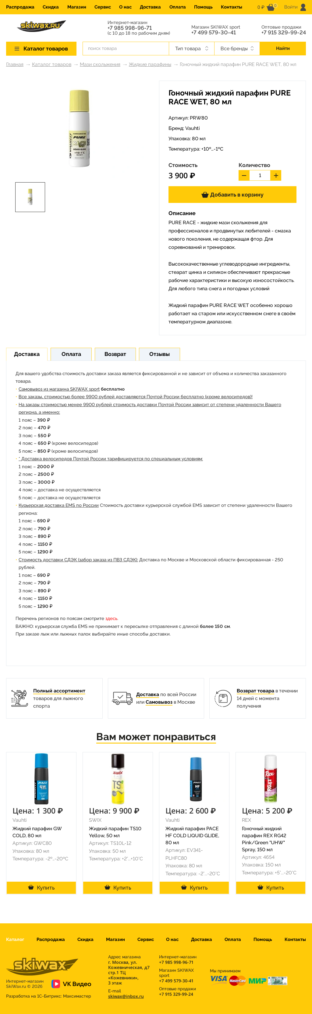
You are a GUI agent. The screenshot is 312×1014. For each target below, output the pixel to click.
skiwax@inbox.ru (126, 996)
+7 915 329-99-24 (283, 33)
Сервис (102, 7)
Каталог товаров (51, 64)
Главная (14, 64)
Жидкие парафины (150, 64)
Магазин (76, 7)
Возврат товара (255, 691)
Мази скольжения (100, 64)
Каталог (15, 939)
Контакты (231, 7)
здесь (111, 618)
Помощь (203, 7)
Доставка (150, 7)
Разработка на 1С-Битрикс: (48, 996)
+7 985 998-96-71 (130, 28)
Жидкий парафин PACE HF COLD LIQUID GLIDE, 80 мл (192, 835)
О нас (125, 7)
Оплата (177, 7)
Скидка (51, 7)
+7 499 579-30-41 (213, 33)
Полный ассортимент (59, 691)
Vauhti (192, 128)
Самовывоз (159, 702)
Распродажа (20, 7)
